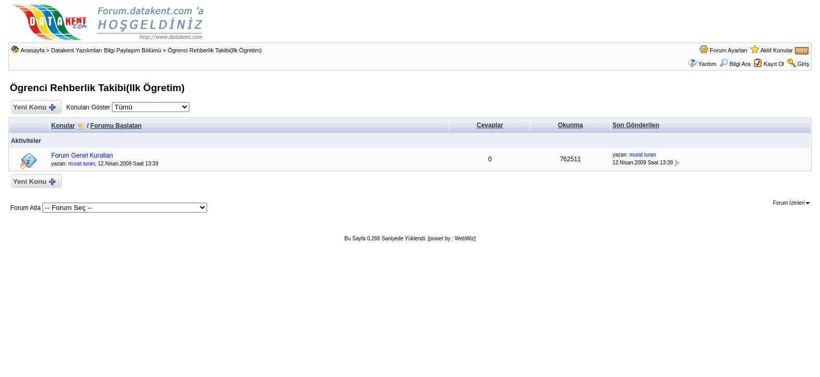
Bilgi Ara (735, 64)
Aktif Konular (776, 50)
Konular (63, 125)
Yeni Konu (34, 107)
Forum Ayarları (728, 50)
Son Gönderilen (635, 125)
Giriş (804, 64)
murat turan (81, 164)
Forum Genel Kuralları (82, 155)
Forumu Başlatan (116, 125)
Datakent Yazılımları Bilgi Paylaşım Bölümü (106, 50)
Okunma (570, 125)
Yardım (707, 64)
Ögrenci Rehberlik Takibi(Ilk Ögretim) (215, 50)
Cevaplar (490, 125)
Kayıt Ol (774, 64)
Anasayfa (32, 50)
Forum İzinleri (791, 203)
